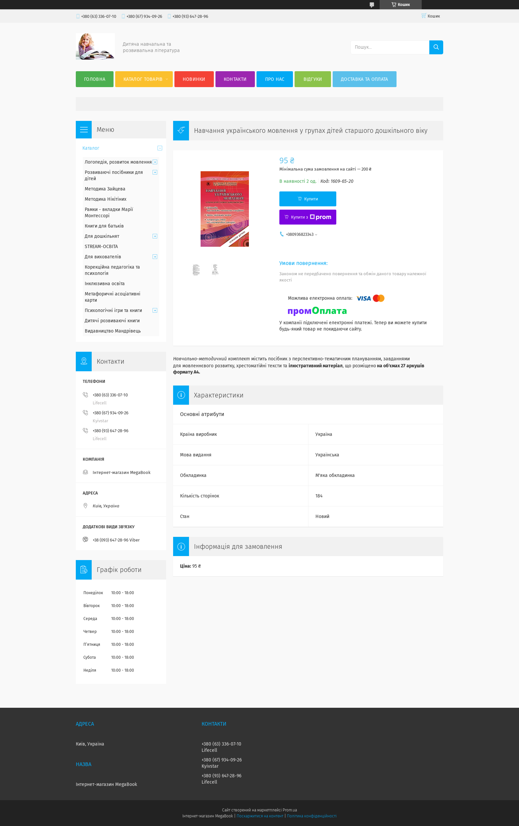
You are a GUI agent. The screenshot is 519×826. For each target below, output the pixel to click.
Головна (94, 79)
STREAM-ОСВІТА (101, 246)
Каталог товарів (143, 79)
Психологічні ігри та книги (113, 310)
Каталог (90, 148)
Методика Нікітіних (105, 199)
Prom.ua (290, 810)
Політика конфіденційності (312, 816)
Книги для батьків (104, 226)
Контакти (235, 79)
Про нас (275, 79)
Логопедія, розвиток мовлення (118, 162)
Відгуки (313, 79)
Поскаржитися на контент (260, 816)
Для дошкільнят (102, 236)
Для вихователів (103, 257)
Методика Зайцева (105, 189)
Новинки (194, 79)
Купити (311, 198)
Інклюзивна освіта (105, 283)
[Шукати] (436, 47)
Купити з (311, 217)
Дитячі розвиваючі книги (112, 321)
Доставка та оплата (364, 79)
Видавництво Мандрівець (113, 331)
